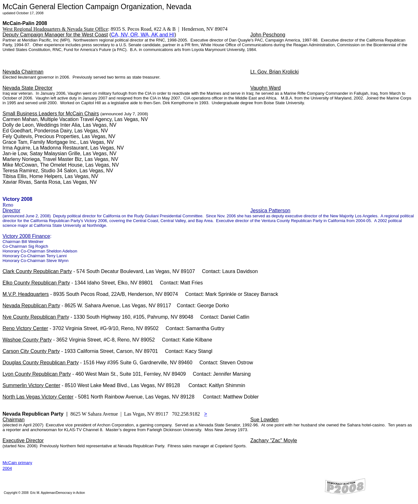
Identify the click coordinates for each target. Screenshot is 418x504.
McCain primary (17, 462)
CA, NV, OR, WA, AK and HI (142, 34)
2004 (7, 468)
